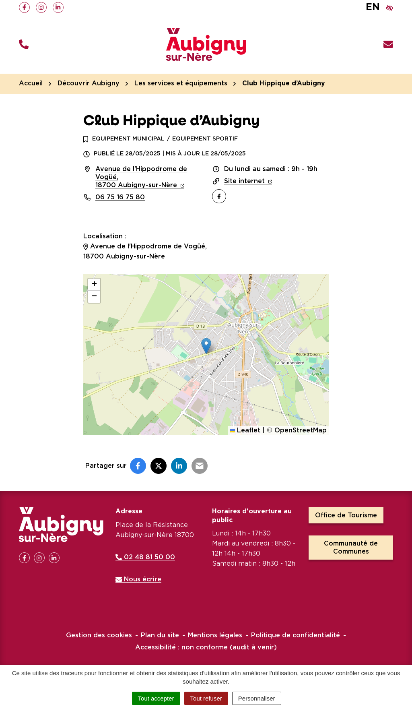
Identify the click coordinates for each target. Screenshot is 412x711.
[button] (24, 44)
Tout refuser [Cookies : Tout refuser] (206, 698)
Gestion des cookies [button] (99, 635)
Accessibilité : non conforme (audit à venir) (206, 647)
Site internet (248, 181)
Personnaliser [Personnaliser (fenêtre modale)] (256, 698)
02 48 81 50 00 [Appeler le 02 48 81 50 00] (145, 557)
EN (373, 7)
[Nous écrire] (388, 44)
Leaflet (245, 430)
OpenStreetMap (300, 430)
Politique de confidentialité (295, 635)
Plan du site (160, 635)
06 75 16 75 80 (120, 197)
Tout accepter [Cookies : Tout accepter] (156, 698)
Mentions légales (215, 635)
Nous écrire (138, 579)
